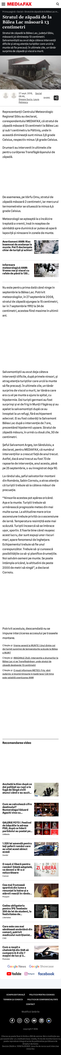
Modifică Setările (31, 1011)
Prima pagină (8, 11)
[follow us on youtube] (14, 974)
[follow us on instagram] (29, 974)
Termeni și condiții (13, 999)
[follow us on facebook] (46, 974)
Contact (30, 1004)
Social (20, 11)
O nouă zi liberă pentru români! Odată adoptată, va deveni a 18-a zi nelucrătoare (17, 868)
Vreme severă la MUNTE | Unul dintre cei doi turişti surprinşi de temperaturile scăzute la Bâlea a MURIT (30, 649)
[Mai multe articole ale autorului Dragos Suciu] (5, 95)
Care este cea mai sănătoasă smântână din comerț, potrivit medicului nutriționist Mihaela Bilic (17, 930)
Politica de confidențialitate (42, 999)
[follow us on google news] (16, 967)
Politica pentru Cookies (41, 995)
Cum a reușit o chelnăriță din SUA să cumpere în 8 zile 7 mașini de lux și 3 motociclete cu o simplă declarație (17, 951)
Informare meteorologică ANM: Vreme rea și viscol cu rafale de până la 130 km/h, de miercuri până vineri (16, 269)
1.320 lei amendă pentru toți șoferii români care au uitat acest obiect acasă (17, 847)
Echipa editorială (16, 995)
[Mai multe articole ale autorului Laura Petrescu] (14, 95)
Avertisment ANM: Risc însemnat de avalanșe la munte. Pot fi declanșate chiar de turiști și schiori (17, 246)
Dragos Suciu (25, 99)
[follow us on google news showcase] (41, 967)
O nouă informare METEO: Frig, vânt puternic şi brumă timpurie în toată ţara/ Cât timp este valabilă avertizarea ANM (28, 674)
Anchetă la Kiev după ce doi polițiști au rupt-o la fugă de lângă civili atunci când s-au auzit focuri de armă (17, 788)
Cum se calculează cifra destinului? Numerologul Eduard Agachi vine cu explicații (17, 808)
